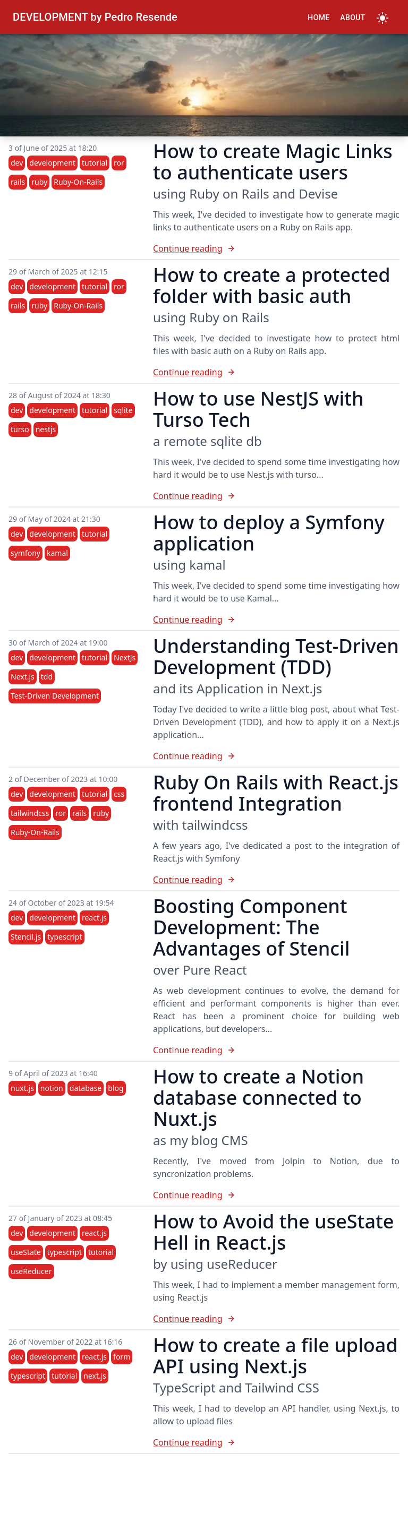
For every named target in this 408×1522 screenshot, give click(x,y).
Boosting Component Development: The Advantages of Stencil (251, 927)
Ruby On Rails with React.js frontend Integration (275, 792)
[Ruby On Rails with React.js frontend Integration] (276, 879)
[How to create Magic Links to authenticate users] (276, 248)
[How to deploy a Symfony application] (276, 619)
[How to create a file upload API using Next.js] (276, 1442)
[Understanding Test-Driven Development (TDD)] (276, 756)
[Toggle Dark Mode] (382, 17)
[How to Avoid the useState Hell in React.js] (276, 1318)
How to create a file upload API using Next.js (275, 1355)
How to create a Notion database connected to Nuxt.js (258, 1097)
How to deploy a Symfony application (269, 532)
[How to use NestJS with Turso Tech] (276, 495)
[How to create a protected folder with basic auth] (276, 372)
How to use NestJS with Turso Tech (258, 409)
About (352, 17)
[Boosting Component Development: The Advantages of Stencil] (276, 1050)
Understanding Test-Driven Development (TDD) (276, 656)
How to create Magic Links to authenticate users (273, 161)
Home (318, 17)
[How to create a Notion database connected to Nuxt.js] (276, 1195)
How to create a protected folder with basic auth (271, 285)
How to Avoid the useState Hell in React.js (273, 1232)
